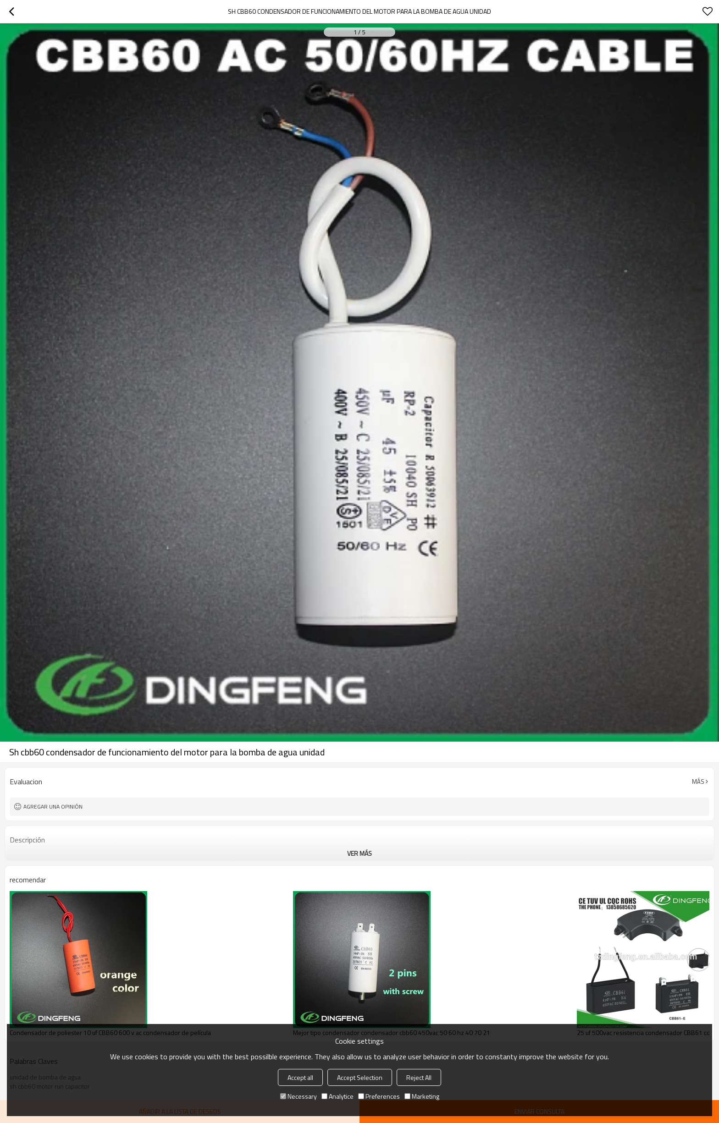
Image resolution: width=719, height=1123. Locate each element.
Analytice (337, 1096)
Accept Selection (359, 1077)
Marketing (421, 1096)
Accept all (300, 1077)
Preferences (379, 1096)
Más (698, 781)
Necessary (298, 1096)
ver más (359, 853)
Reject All (418, 1077)
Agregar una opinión (53, 806)
